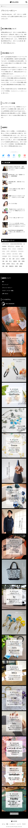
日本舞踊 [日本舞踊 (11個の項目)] (22, 258)
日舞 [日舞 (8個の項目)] (3, 261)
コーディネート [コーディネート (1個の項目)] (14, 251)
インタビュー (12, 824)
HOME (14, 821)
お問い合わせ (5, 293)
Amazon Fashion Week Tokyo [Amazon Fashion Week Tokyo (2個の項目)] (16, 243)
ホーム (3, 824)
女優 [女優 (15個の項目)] (13, 258)
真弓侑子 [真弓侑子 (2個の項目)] (8, 263)
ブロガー (24, 824)
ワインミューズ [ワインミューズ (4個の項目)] (15, 256)
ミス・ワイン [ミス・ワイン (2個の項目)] (14, 253)
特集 (7, 824)
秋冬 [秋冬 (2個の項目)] (17, 263)
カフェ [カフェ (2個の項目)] (3, 251)
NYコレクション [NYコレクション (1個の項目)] (11, 246)
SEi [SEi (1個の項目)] (22, 246)
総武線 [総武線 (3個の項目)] (21, 263)
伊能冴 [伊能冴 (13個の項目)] (3, 258)
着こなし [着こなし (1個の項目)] (13, 263)
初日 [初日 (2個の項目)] (10, 258)
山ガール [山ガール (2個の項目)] (17, 258)
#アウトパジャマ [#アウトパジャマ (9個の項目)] (5, 243)
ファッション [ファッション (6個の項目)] (20, 251)
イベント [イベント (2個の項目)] (14, 248)
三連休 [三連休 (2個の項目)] (21, 256)
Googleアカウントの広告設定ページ (14, 76)
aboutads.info (20, 80)
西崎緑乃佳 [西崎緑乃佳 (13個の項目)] (11, 266)
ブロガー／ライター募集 (7, 290)
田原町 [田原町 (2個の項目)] (3, 263)
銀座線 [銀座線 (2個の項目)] (20, 266)
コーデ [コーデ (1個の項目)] (8, 251)
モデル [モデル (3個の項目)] (20, 253)
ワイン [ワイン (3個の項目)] (9, 256)
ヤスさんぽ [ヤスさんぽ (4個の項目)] (4, 256)
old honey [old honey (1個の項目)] (18, 246)
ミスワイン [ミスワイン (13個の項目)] (9, 253)
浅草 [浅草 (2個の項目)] (19, 261)
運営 (3, 281)
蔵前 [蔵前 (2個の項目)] (6, 266)
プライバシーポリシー (7, 287)
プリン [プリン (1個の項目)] (3, 253)
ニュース (19, 824)
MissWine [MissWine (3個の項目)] (4, 246)
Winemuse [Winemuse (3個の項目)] (4, 248)
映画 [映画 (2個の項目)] (6, 261)
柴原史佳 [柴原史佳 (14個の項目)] (15, 261)
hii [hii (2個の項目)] (24, 243)
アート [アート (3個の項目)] (9, 248)
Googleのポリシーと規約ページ (19, 91)
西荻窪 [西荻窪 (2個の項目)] (16, 266)
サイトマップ (5, 284)
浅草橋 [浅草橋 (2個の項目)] (23, 261)
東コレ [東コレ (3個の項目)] (10, 261)
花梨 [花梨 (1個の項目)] (3, 266)
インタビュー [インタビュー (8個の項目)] (20, 248)
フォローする (14, 813)
